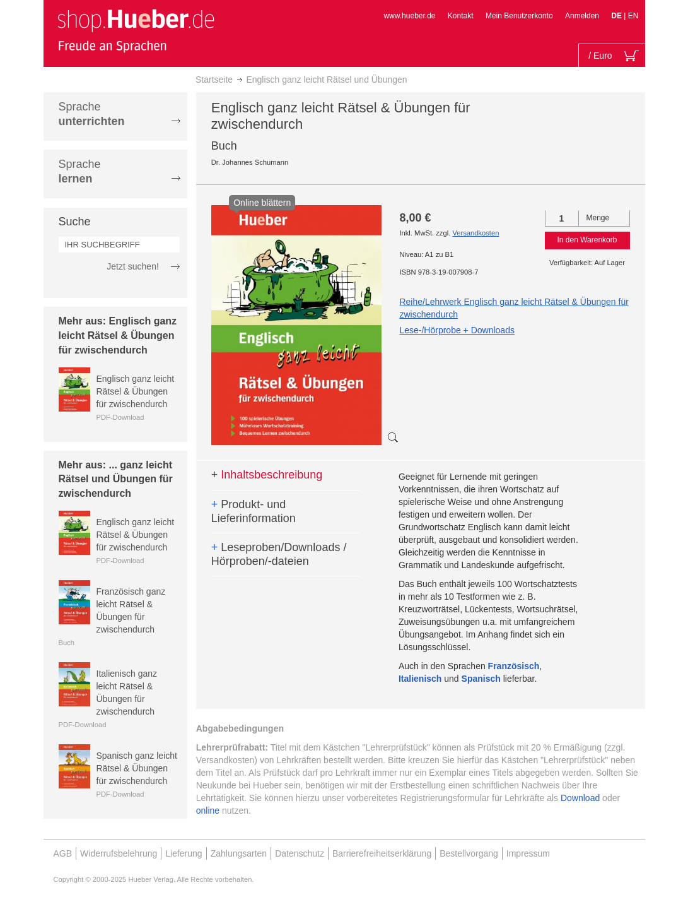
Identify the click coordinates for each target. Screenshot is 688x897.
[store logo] (136, 30)
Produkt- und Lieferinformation (253, 511)
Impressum (528, 853)
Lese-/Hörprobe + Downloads (457, 330)
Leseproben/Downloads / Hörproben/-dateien (279, 554)
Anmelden (582, 15)
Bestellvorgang (469, 853)
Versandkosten (475, 233)
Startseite (214, 79)
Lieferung (183, 853)
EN (633, 15)
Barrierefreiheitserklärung (381, 853)
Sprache (92, 114)
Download (580, 798)
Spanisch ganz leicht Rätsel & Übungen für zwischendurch (136, 768)
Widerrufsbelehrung (118, 853)
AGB (63, 853)
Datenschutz (299, 853)
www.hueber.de (409, 15)
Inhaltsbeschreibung (267, 474)
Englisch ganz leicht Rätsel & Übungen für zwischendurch (135, 391)
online (207, 810)
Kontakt (461, 15)
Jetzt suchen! (133, 266)
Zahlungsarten (239, 853)
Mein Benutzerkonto (519, 15)
